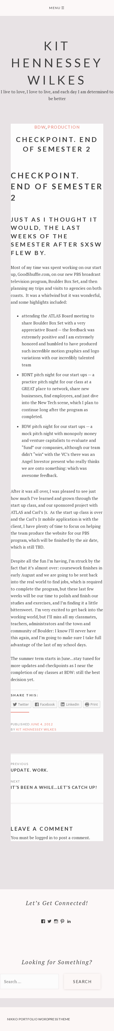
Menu (57, 8)
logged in (43, 837)
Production (64, 126)
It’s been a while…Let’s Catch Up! (54, 787)
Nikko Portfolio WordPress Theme (38, 1019)
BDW (40, 126)
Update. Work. (29, 770)
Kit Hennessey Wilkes (57, 62)
